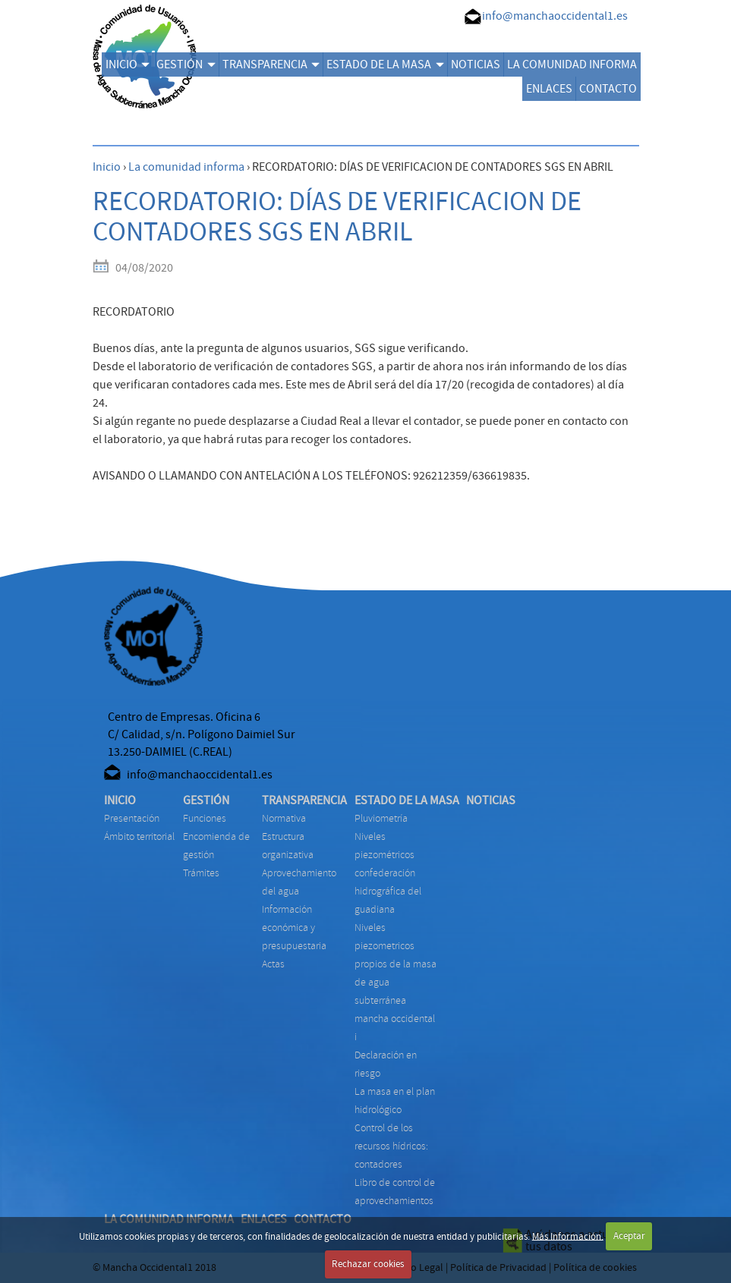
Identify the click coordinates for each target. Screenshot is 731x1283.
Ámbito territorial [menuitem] (139, 836)
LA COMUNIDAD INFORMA (572, 64)
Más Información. (567, 1236)
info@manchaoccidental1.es (555, 16)
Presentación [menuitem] (131, 818)
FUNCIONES (204, 818)
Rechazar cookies (368, 1264)
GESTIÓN (185, 64)
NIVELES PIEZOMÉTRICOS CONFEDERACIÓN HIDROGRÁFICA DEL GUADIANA (387, 873)
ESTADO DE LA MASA (384, 64)
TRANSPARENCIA (271, 64)
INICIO (128, 64)
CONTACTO (608, 88)
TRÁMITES (201, 872)
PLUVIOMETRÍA (381, 818)
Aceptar (629, 1236)
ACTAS (273, 964)
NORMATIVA (284, 818)
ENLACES (549, 88)
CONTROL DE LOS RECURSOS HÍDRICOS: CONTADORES (391, 1146)
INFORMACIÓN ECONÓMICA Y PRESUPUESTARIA (294, 927)
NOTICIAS (475, 64)
